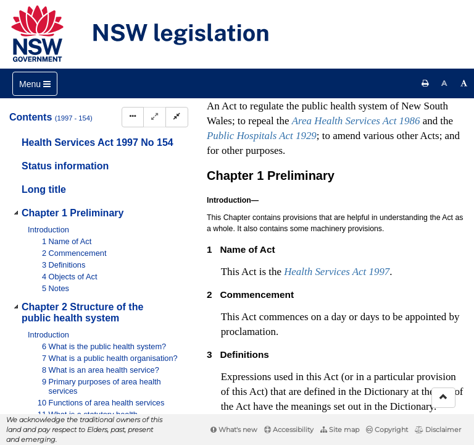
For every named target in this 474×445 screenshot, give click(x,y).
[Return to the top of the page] (443, 398)
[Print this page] (425, 83)
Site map (339, 429)
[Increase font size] (464, 83)
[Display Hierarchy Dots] (133, 117)
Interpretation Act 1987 (264, 313)
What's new (233, 429)
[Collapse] (176, 117)
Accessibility (289, 429)
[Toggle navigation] (34, 84)
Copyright (387, 429)
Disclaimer (438, 429)
